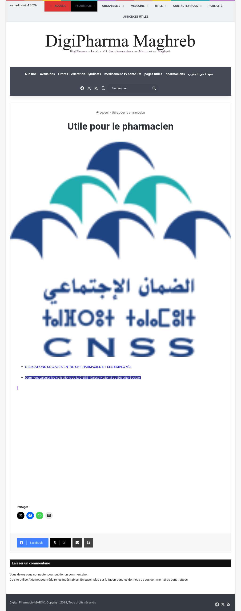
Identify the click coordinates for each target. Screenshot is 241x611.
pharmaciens (175, 74)
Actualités (47, 74)
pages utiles (153, 74)
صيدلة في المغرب (200, 74)
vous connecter (36, 574)
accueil (102, 112)
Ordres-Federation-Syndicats (79, 74)
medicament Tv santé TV (122, 74)
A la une (31, 74)
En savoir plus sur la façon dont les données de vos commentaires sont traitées (134, 579)
